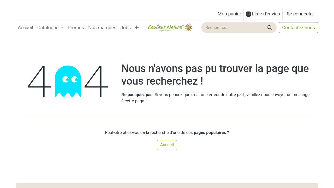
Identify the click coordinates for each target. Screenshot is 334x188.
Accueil (167, 144)
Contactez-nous (298, 27)
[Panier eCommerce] (228, 14)
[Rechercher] (270, 27)
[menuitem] (25, 27)
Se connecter (300, 13)
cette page (134, 100)
